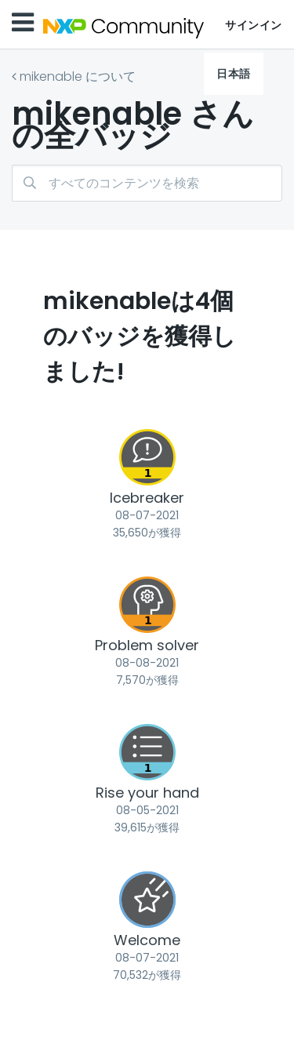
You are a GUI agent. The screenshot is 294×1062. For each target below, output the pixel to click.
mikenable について (78, 76)
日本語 (233, 74)
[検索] (147, 183)
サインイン (253, 25)
